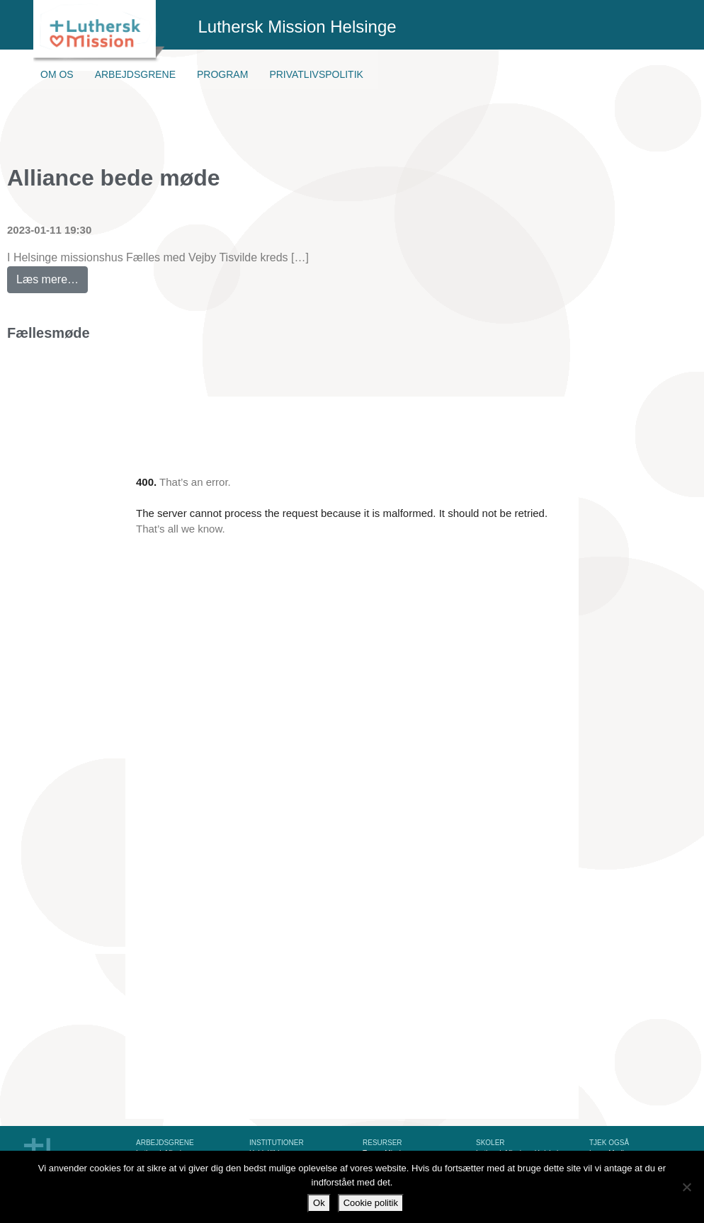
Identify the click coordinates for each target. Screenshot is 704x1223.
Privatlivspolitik (316, 74)
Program (222, 74)
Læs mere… (52, 275)
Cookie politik (371, 1203)
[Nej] (686, 1187)
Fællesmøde (48, 333)
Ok (319, 1203)
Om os (57, 74)
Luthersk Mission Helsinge (297, 26)
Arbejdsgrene (135, 74)
